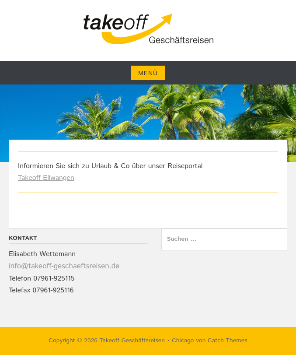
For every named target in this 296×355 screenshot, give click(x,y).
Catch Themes (227, 340)
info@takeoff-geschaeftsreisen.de (64, 266)
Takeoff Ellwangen (46, 178)
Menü (148, 73)
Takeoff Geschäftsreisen (131, 340)
